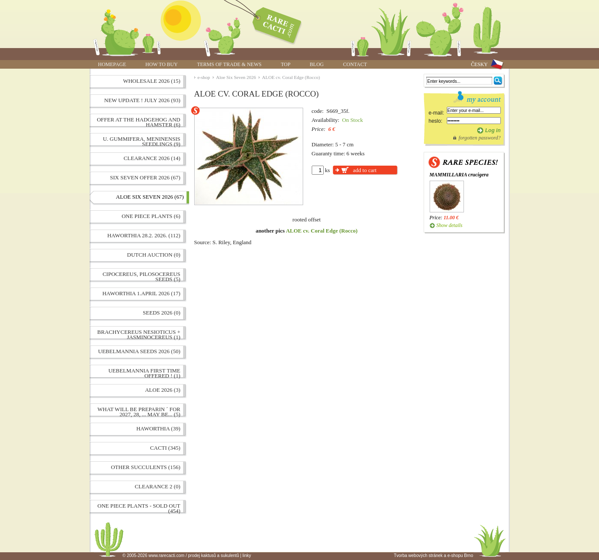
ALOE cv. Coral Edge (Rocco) (291, 77)
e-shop (204, 77)
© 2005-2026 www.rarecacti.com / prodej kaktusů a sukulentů (181, 555)
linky (247, 555)
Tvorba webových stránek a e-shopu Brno (433, 555)
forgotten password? (479, 137)
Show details (449, 225)
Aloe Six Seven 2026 (236, 77)
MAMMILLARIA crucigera (459, 175)
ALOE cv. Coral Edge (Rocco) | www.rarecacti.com (272, 23)
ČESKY (479, 64)
